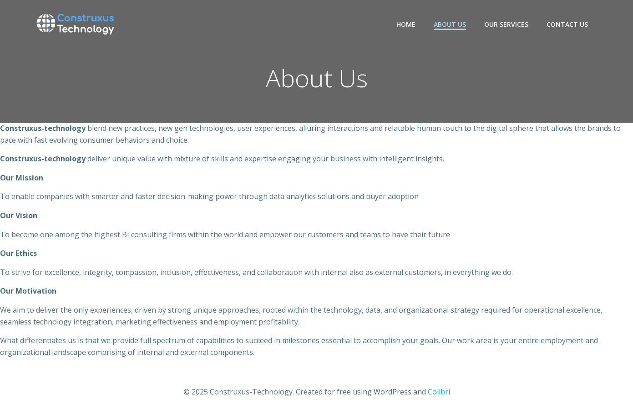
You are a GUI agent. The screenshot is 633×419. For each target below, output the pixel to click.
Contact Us (567, 24)
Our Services (506, 24)
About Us (450, 24)
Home (405, 24)
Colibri (439, 392)
